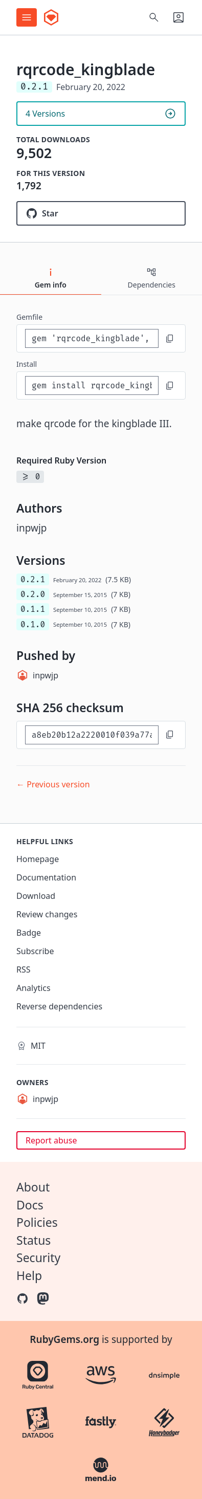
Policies (37, 1222)
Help (29, 1275)
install (26, 364)
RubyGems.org (64, 1339)
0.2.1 (32, 579)
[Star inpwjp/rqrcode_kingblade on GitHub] (101, 213)
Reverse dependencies (59, 1006)
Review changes (46, 914)
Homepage (37, 859)
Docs (29, 1205)
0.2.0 (32, 594)
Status (33, 1240)
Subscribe (35, 951)
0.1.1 (32, 609)
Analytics (33, 988)
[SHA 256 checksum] (92, 734)
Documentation (46, 877)
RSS (23, 969)
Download (35, 895)
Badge (28, 932)
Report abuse (51, 1140)
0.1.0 (32, 624)
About (33, 1187)
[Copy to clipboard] (170, 339)
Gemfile (29, 317)
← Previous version (53, 784)
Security (38, 1257)
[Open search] (154, 17)
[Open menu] (26, 17)
